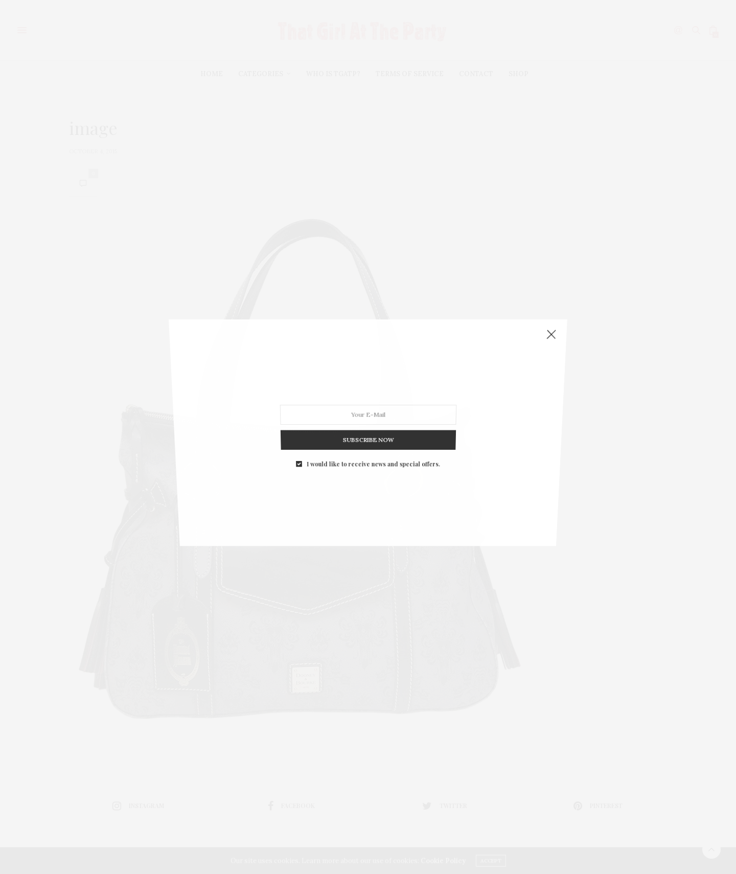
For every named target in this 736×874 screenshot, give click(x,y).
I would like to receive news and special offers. (372, 453)
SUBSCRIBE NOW (367, 432)
